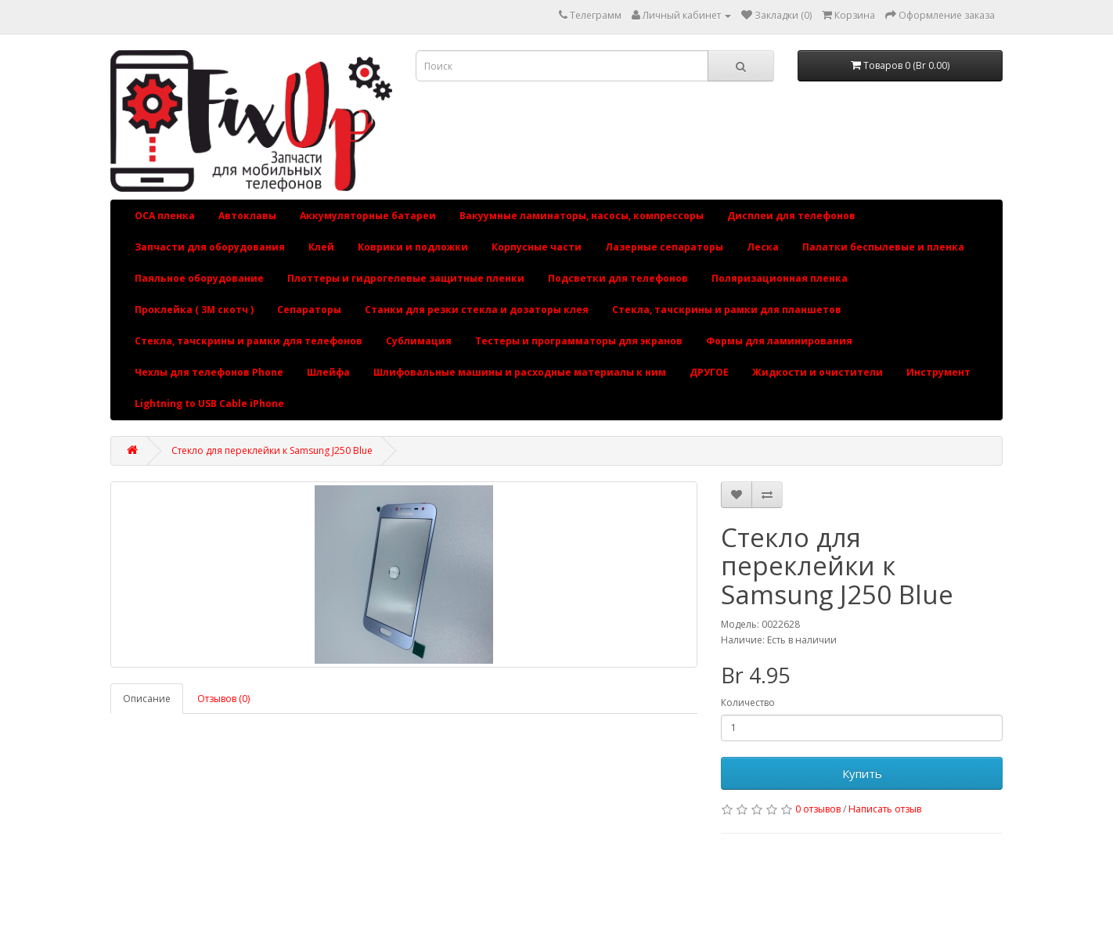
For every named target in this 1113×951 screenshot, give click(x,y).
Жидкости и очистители (817, 372)
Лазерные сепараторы (664, 247)
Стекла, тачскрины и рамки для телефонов (248, 341)
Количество (748, 702)
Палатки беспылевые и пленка (883, 247)
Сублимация (419, 341)
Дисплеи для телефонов (791, 215)
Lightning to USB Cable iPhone (209, 403)
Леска (763, 247)
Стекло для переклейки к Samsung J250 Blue (272, 450)
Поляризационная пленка (779, 278)
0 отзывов (818, 809)
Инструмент (938, 372)
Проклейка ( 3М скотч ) (194, 309)
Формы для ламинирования (779, 341)
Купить (862, 773)
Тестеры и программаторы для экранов (579, 341)
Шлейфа (328, 372)
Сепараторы (309, 309)
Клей (321, 247)
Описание (147, 698)
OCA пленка (165, 215)
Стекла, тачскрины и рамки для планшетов (726, 309)
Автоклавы (247, 215)
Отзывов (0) (223, 698)
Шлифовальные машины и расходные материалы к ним (519, 372)
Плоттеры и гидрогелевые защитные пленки (405, 278)
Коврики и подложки (413, 247)
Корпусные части (537, 247)
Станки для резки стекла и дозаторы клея (477, 309)
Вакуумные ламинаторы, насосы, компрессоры (581, 215)
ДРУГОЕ (709, 372)
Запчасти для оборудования (210, 247)
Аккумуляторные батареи (368, 215)
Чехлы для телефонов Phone (209, 372)
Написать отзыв (884, 809)
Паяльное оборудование (199, 278)
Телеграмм (595, 15)
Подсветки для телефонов (618, 278)
